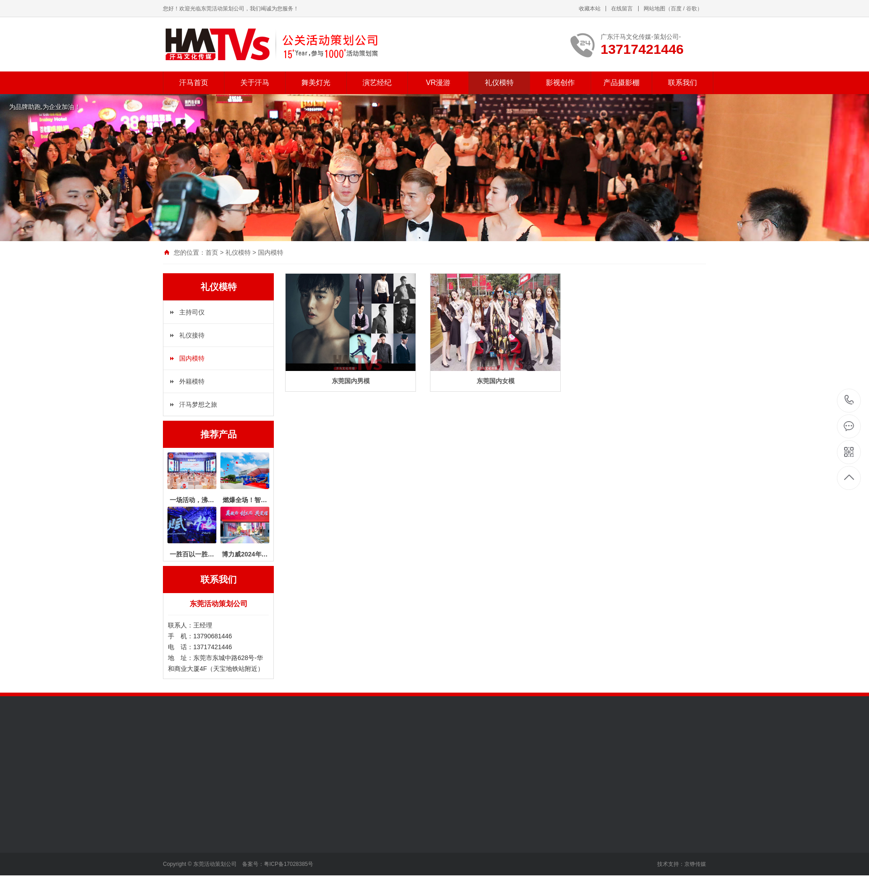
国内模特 (270, 252)
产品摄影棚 (621, 82)
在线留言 (622, 8)
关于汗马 (254, 82)
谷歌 (691, 8)
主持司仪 (192, 312)
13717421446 (849, 400)
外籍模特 (192, 381)
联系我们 (682, 82)
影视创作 (560, 82)
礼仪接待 (192, 335)
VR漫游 (438, 82)
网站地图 (654, 8)
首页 (211, 252)
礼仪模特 (499, 82)
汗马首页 (193, 82)
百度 (676, 8)
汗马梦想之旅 (198, 404)
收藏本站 (590, 8)
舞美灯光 (315, 82)
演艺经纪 (377, 82)
